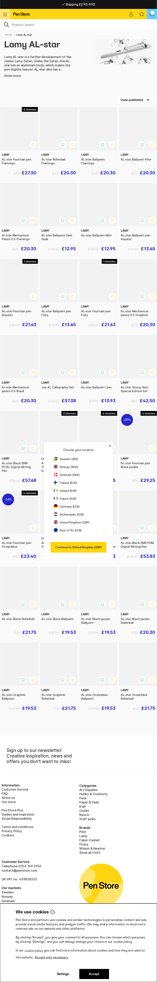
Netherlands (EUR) (69, 514)
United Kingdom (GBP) (71, 522)
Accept (94, 974)
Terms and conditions (17, 827)
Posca (83, 844)
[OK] (78, 24)
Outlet (84, 811)
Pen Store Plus (12, 810)
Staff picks (87, 819)
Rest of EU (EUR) (68, 530)
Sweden (8, 892)
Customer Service (15, 789)
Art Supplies (88, 790)
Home (8, 34)
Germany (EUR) (67, 506)
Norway (7, 897)
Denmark (8, 901)
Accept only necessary (51, 957)
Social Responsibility (17, 819)
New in (84, 815)
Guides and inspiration (18, 814)
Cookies (8, 835)
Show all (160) (89, 853)
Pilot (82, 832)
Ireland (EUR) (65, 490)
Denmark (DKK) (67, 475)
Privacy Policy (12, 831)
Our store (9, 802)
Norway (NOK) (66, 467)
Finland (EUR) (65, 482)
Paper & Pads (89, 802)
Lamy (83, 836)
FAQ (5, 794)
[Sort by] (135, 100)
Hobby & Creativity (93, 794)
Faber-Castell (89, 840)
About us (8, 798)
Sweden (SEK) (66, 459)
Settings (63, 974)
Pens (82, 798)
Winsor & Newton (92, 848)
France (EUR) (65, 498)
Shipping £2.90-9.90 (78, 4)
